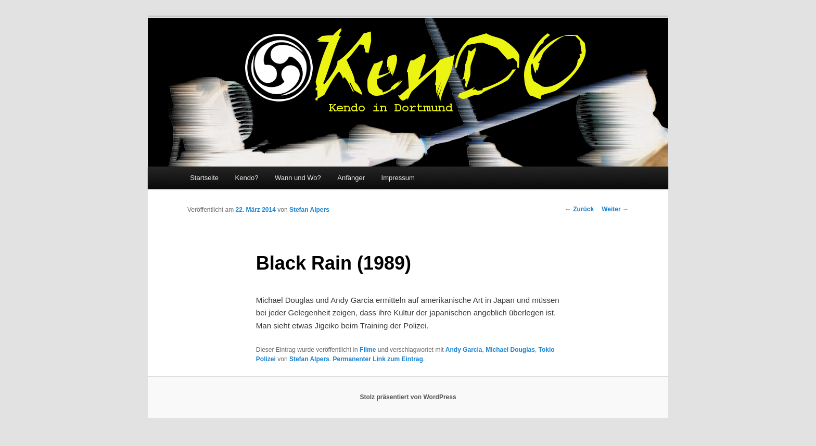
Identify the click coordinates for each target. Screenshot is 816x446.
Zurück (579, 209)
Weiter (615, 209)
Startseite (204, 178)
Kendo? (247, 178)
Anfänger (351, 178)
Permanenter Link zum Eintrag (378, 359)
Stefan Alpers (309, 209)
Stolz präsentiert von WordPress (408, 397)
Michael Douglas (510, 349)
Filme (368, 349)
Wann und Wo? (298, 178)
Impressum (398, 178)
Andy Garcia (463, 349)
